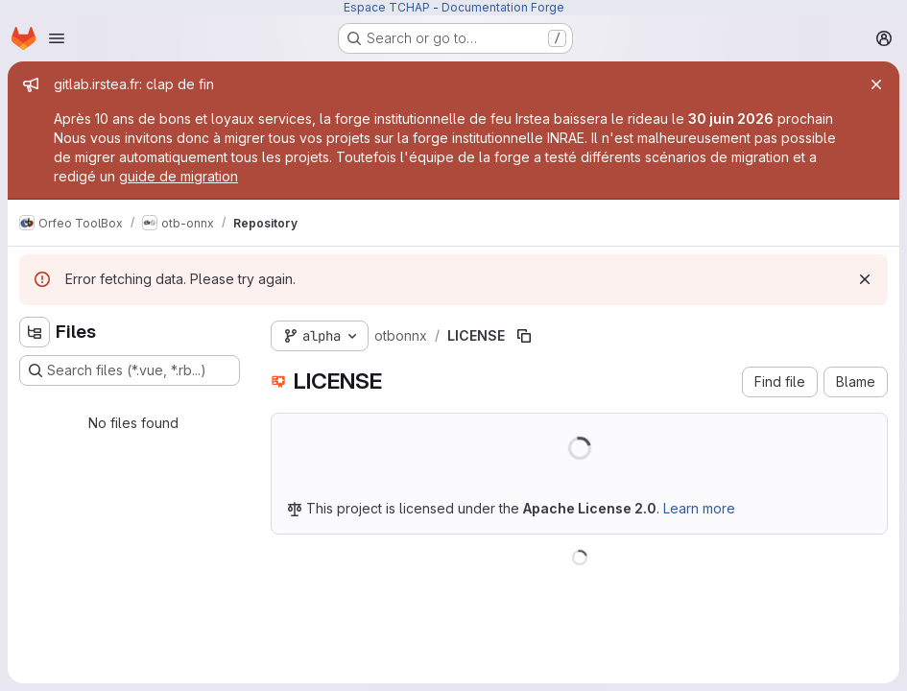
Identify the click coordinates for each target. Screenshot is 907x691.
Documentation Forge (503, 7)
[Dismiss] (864, 279)
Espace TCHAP (387, 7)
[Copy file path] (524, 336)
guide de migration (178, 176)
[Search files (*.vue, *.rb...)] (129, 370)
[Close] (876, 84)
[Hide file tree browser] (34, 332)
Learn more (699, 508)
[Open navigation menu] (56, 38)
